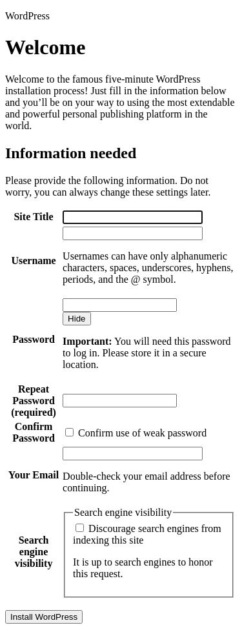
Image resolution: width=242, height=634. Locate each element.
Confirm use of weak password (136, 432)
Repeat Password (33, 400)
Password (33, 339)
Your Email (33, 474)
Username (33, 260)
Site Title (33, 216)
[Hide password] (76, 318)
